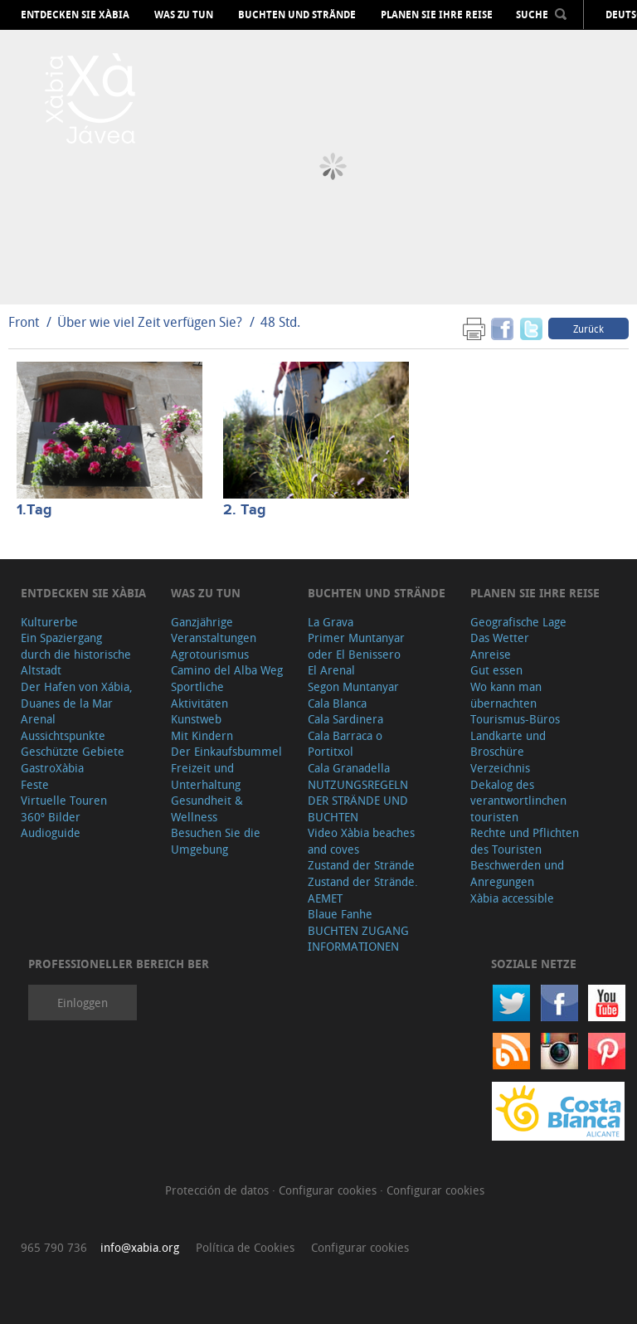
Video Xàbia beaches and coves (361, 841)
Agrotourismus (210, 654)
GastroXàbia (52, 768)
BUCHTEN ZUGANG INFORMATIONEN (358, 938)
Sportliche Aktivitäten (199, 695)
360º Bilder (50, 817)
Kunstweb (196, 719)
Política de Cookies (245, 1247)
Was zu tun (183, 15)
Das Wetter (499, 637)
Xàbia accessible (512, 898)
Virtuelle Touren (64, 800)
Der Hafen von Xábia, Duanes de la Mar (77, 695)
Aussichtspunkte (63, 735)
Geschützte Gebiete (72, 751)
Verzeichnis (500, 768)
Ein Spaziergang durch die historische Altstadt (76, 654)
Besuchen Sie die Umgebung (215, 841)
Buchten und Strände (297, 15)
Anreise (490, 654)
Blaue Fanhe (340, 914)
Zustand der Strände (361, 865)
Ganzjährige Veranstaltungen (213, 630)
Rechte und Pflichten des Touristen (524, 841)
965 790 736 (54, 1247)
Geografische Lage (518, 622)
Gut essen (496, 670)
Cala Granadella (349, 768)
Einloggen (82, 1002)
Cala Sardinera (345, 719)
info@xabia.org (139, 1247)
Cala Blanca (337, 703)
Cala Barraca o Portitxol (345, 744)
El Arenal (331, 670)
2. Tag (244, 510)
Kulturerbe (49, 622)
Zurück (588, 328)
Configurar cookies (329, 1190)
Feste (35, 784)
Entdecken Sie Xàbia (75, 15)
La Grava (330, 622)
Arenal (38, 719)
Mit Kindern (202, 735)
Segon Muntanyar (353, 686)
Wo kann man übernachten (506, 695)
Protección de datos (218, 1190)
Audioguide (50, 832)
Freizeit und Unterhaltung (206, 776)
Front (23, 322)
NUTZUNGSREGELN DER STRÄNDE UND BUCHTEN (358, 800)
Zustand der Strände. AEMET (363, 890)
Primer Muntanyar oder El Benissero (356, 646)
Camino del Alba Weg (227, 670)
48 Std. (280, 322)
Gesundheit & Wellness (207, 808)
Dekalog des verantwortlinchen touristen (518, 800)
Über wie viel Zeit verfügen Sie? (149, 322)
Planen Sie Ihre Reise (437, 15)
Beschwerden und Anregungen (517, 873)
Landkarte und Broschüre (508, 744)
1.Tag (34, 510)
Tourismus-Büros (515, 719)
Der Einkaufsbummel (226, 751)
